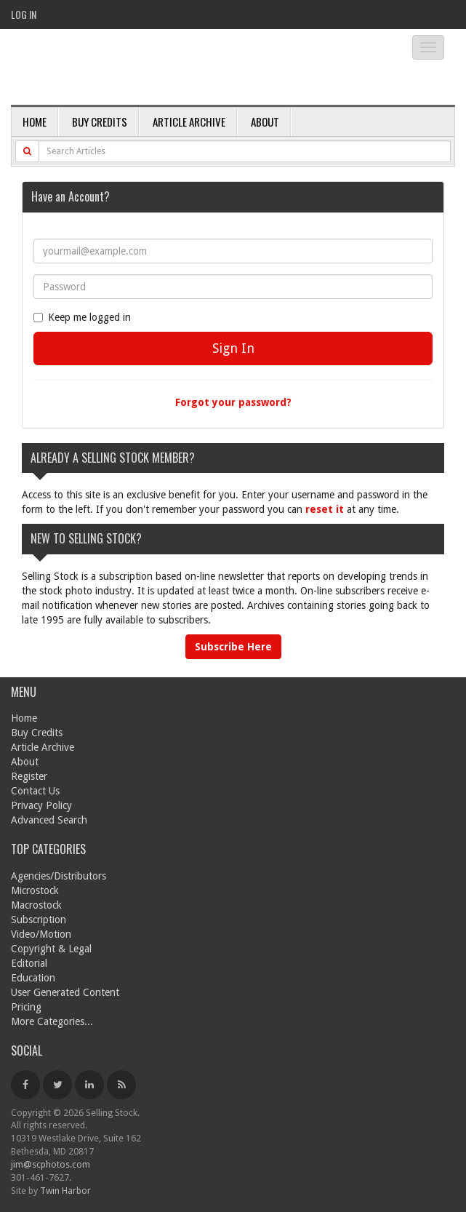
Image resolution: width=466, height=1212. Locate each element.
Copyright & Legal (51, 948)
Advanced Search (49, 820)
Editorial (29, 963)
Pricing (26, 1007)
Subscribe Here (233, 647)
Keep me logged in (82, 317)
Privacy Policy (41, 805)
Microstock (35, 890)
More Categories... (52, 1021)
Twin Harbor (65, 1190)
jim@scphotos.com (50, 1164)
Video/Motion (41, 934)
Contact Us (35, 791)
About (265, 121)
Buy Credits (99, 121)
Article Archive (189, 121)
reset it (324, 509)
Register (29, 776)
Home (35, 121)
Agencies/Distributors (58, 876)
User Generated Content (65, 992)
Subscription (38, 919)
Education (33, 978)
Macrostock (36, 905)
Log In (23, 14)
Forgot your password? (233, 402)
